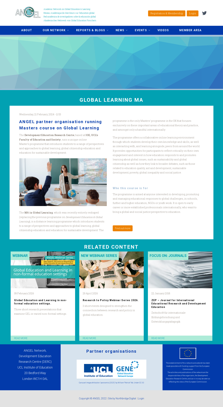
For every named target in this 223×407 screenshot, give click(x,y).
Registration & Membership (166, 13)
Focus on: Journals (168, 256)
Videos (163, 30)
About (26, 30)
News (119, 31)
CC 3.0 (141, 383)
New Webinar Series (99, 256)
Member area (190, 30)
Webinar (20, 256)
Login (192, 13)
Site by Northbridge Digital (122, 398)
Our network (53, 31)
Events (140, 31)
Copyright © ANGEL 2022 (92, 398)
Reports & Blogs (89, 31)
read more (21, 338)
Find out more (122, 228)
